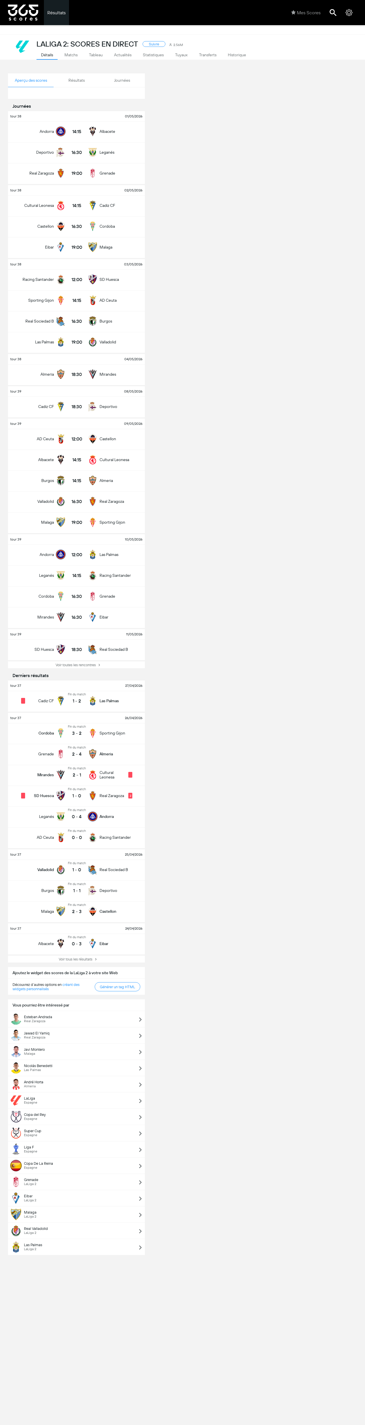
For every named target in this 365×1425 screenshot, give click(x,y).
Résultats (56, 12)
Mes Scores (306, 12)
